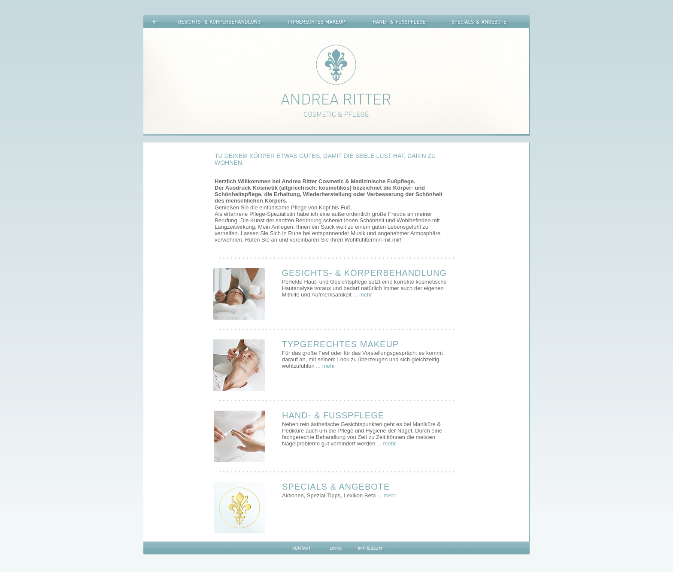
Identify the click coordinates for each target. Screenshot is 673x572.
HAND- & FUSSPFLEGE (333, 415)
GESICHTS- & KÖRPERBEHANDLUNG (364, 273)
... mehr (362, 294)
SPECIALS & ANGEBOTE (336, 486)
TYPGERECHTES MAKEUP (340, 344)
